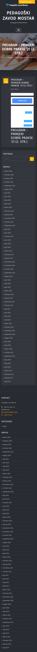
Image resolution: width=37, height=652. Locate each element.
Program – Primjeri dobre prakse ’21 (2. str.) (21, 56)
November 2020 (9, 321)
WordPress (22, 646)
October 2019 (8, 341)
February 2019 (9, 362)
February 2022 (9, 286)
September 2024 (9, 220)
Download (22, 99)
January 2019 (8, 365)
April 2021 (7, 310)
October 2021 (8, 296)
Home (5, 56)
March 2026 (8, 169)
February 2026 (9, 172)
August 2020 (8, 327)
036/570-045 (7, 402)
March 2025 (8, 203)
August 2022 (8, 269)
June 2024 (7, 227)
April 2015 (7, 369)
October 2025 (8, 179)
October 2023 (8, 231)
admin (15, 87)
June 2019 (7, 348)
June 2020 (7, 331)
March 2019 (8, 358)
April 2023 (7, 241)
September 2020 (9, 324)
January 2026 (8, 176)
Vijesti (4, 413)
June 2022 (7, 272)
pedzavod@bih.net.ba (10, 399)
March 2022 (8, 283)
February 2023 (9, 248)
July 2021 (7, 300)
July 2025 (7, 189)
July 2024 (7, 224)
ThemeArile (21, 648)
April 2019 (7, 355)
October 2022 (8, 262)
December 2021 (9, 293)
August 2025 (8, 186)
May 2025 (7, 196)
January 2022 (8, 289)
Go (32, 157)
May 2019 (7, 352)
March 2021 (8, 314)
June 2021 (7, 303)
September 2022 (9, 265)
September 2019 (9, 345)
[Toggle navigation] (18, 28)
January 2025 (8, 210)
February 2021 (9, 317)
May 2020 (7, 334)
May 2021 (7, 307)
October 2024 (8, 217)
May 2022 (7, 276)
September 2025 (9, 183)
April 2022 (7, 279)
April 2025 (7, 200)
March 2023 (8, 245)
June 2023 (7, 234)
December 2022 (9, 255)
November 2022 (9, 258)
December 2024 (9, 214)
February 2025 (9, 207)
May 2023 (7, 238)
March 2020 (8, 338)
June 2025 (7, 193)
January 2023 (8, 251)
